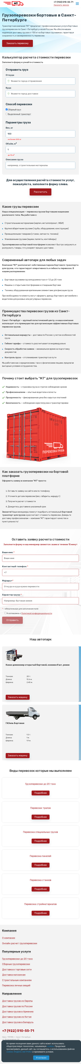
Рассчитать (40, 192)
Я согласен (41, 1058)
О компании (8, 938)
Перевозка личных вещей (16, 985)
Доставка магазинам (13, 974)
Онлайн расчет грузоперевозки (19, 943)
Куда (8, 88)
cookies (50, 1046)
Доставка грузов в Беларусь (17, 1022)
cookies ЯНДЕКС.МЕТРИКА (19, 1052)
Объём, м (11, 144)
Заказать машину (17, 697)
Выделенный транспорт (19, 114)
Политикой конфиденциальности (36, 613)
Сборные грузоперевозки (16, 964)
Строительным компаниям (17, 980)
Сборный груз (14, 109)
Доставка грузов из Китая (16, 1017)
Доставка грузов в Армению (17, 1011)
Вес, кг (9, 128)
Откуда (10, 75)
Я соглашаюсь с (29, 613)
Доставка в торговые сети (17, 969)
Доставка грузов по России (17, 1006)
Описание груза (14, 159)
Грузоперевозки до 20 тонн (17, 959)
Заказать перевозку (17, 43)
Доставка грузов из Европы (17, 1001)
